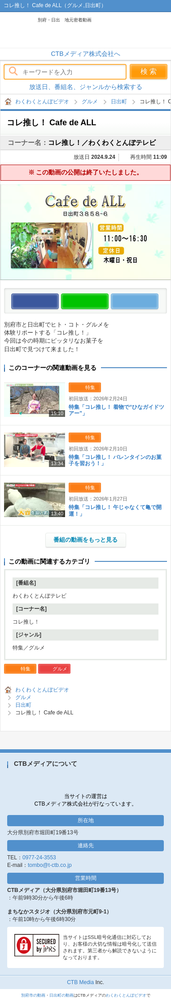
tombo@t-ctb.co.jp (50, 865)
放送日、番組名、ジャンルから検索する (85, 86)
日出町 (119, 101)
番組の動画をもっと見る (85, 539)
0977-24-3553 (39, 857)
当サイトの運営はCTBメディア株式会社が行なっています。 (86, 800)
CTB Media (80, 982)
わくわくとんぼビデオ (57, 30)
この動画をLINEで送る (108, 302)
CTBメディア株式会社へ (85, 53)
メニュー (160, 30)
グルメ (90, 101)
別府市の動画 (33, 995)
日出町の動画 (61, 995)
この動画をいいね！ (58, 302)
